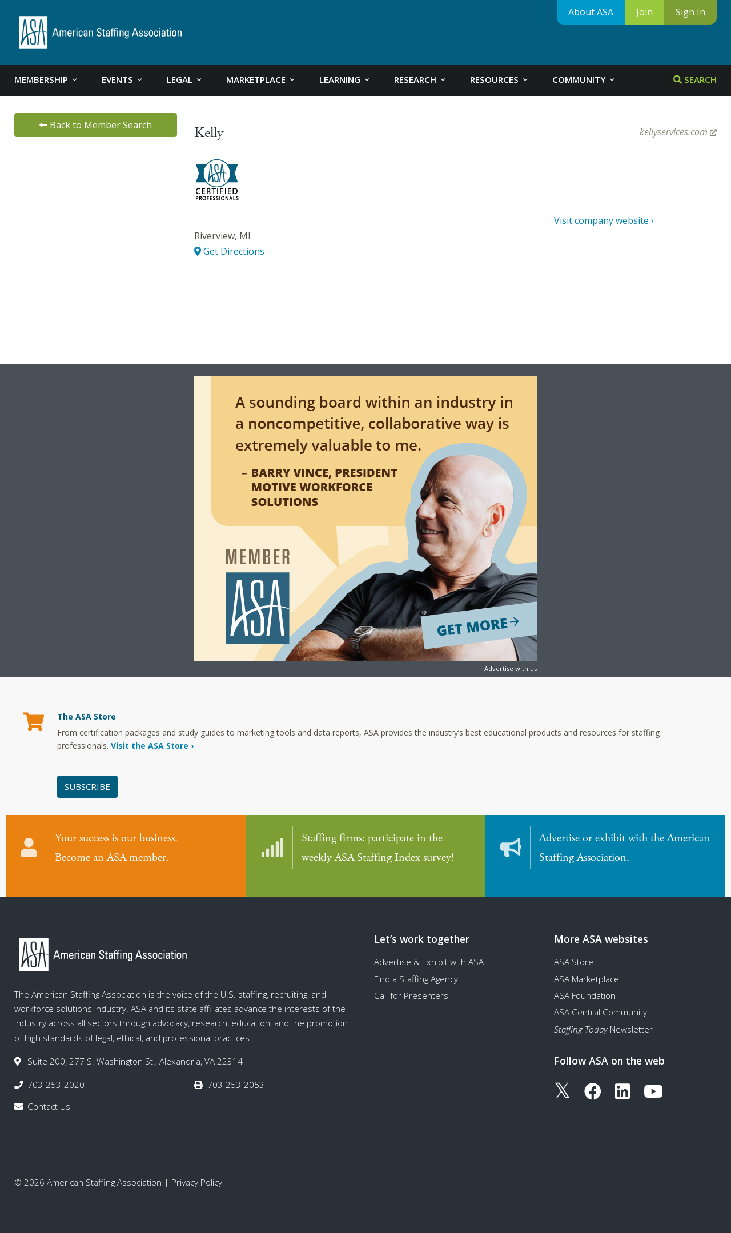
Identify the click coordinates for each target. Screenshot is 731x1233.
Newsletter (603, 1017)
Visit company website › (604, 220)
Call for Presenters (411, 984)
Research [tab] (420, 79)
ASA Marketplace (586, 967)
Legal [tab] (185, 79)
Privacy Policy (196, 1170)
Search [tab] (695, 79)
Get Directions (229, 251)
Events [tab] (123, 79)
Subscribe (87, 786)
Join (644, 12)
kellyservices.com (678, 132)
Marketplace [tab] (261, 79)
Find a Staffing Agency (416, 967)
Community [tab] (584, 79)
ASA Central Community (600, 1000)
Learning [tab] (345, 79)
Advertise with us (510, 668)
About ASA (590, 12)
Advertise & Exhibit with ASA (429, 950)
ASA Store (573, 950)
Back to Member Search (95, 125)
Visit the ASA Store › (152, 745)
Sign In (690, 12)
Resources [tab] (499, 79)
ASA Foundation (585, 984)
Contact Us (48, 1095)
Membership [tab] (46, 79)
